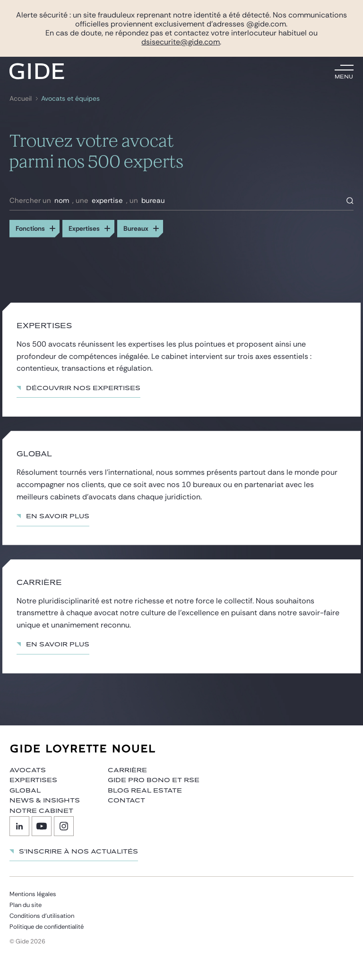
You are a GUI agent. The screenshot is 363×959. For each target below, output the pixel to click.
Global (25, 790)
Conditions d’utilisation (41, 916)
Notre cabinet (41, 811)
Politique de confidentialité (46, 927)
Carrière (127, 770)
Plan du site (25, 905)
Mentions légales (32, 894)
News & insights (44, 800)
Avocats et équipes (70, 98)
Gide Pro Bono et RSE (153, 780)
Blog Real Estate (145, 790)
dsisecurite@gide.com (180, 42)
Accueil (20, 98)
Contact (126, 800)
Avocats (27, 770)
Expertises (33, 780)
